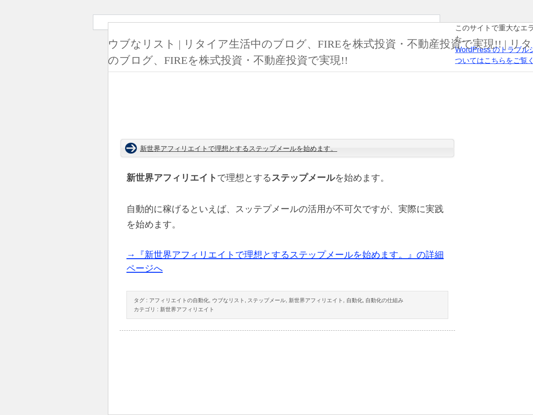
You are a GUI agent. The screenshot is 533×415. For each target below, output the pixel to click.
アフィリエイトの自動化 (179, 300)
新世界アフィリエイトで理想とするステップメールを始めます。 (238, 148)
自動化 (354, 300)
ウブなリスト (228, 300)
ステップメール (266, 300)
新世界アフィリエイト (316, 300)
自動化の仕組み (384, 300)
